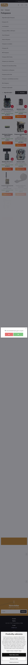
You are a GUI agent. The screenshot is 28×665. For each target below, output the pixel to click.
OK (18, 334)
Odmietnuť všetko (14, 659)
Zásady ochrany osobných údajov (14, 650)
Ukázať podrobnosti (14, 662)
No (9, 334)
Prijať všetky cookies (14, 654)
